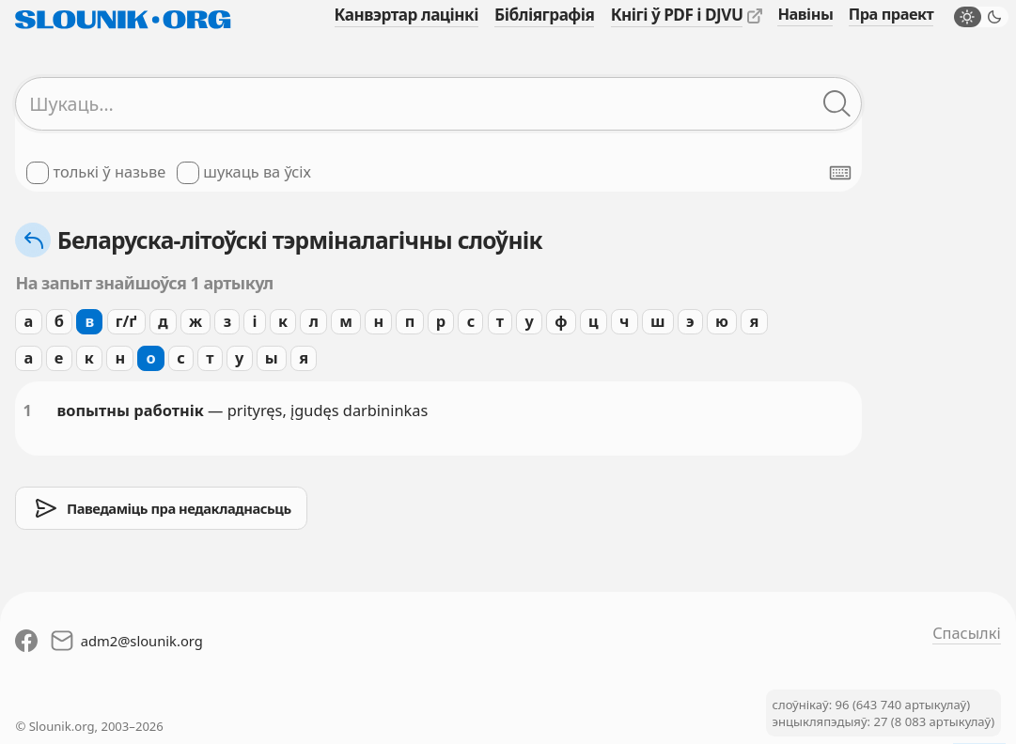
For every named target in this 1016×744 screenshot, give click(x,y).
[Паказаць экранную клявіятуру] (840, 173)
